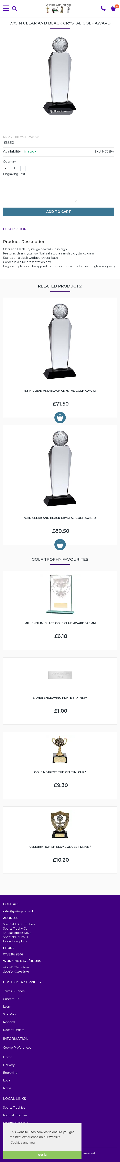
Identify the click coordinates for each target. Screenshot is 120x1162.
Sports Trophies (14, 1107)
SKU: (98, 151)
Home (7, 1057)
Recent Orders (13, 1030)
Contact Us (11, 999)
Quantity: (9, 162)
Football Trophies (15, 1115)
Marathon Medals (15, 1123)
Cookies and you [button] (22, 1142)
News (7, 1088)
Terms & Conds (13, 991)
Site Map (9, 1014)
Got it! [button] (42, 1154)
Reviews (9, 1022)
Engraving (10, 1073)
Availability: (12, 151)
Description (15, 229)
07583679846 (13, 954)
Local (7, 1080)
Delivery (9, 1065)
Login (7, 1006)
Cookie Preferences (17, 1047)
